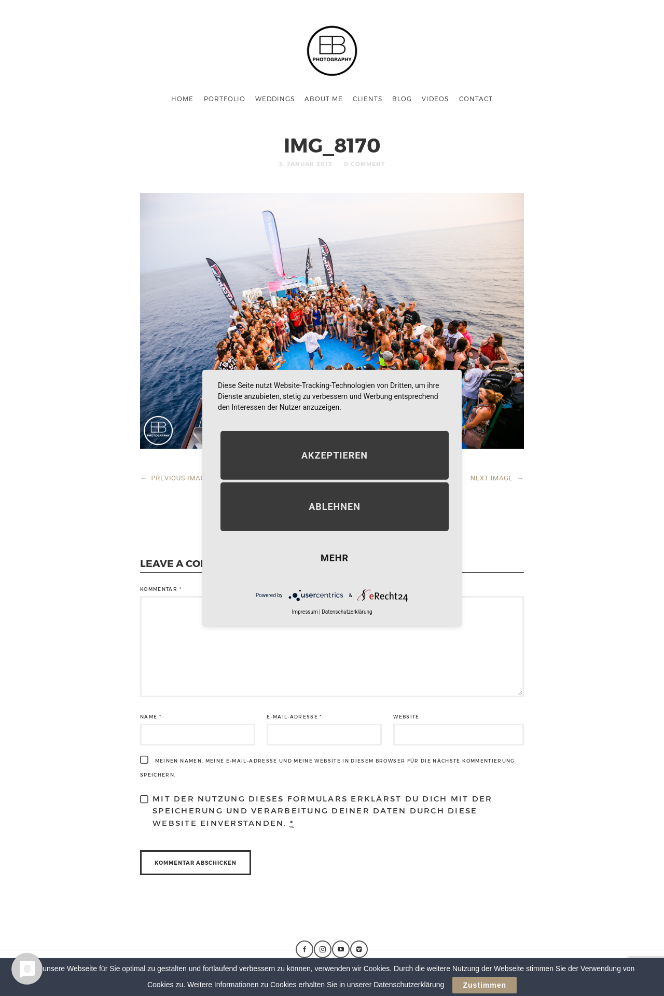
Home (182, 98)
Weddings (275, 98)
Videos (435, 98)
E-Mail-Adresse (294, 717)
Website (406, 717)
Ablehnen (335, 506)
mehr (335, 557)
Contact (476, 98)
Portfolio (224, 98)
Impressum (304, 612)
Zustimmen (484, 987)
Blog (402, 98)
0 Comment (364, 163)
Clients (367, 98)
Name (150, 717)
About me (324, 98)
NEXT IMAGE (497, 478)
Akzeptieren (334, 455)
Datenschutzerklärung (347, 612)
